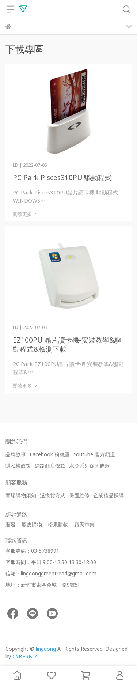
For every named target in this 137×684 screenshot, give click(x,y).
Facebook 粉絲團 (50, 454)
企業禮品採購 (108, 495)
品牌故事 (15, 454)
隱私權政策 (18, 465)
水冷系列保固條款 (89, 465)
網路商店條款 (50, 465)
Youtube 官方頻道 (94, 454)
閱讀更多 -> (25, 214)
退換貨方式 (52, 495)
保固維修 (79, 495)
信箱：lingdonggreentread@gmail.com (50, 573)
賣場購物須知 (20, 495)
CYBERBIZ (24, 656)
